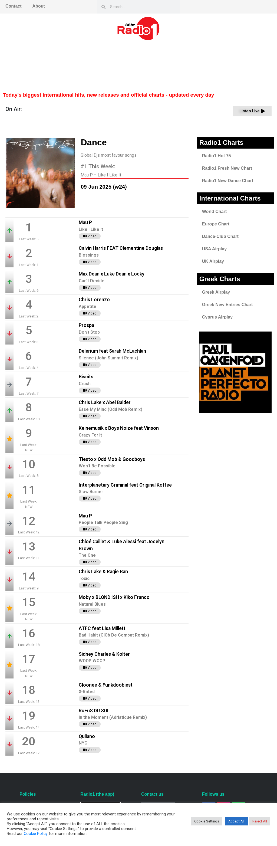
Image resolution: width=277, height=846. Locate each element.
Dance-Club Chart (220, 236)
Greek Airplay (216, 292)
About (38, 6)
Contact (13, 6)
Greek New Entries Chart (227, 304)
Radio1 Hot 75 (216, 155)
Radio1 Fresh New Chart (227, 168)
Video (89, 236)
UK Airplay (213, 261)
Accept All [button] (236, 821)
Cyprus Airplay (217, 317)
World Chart (214, 211)
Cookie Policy (36, 833)
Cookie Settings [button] (206, 821)
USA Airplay (214, 249)
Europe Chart (215, 224)
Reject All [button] (259, 821)
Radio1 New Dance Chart (227, 180)
